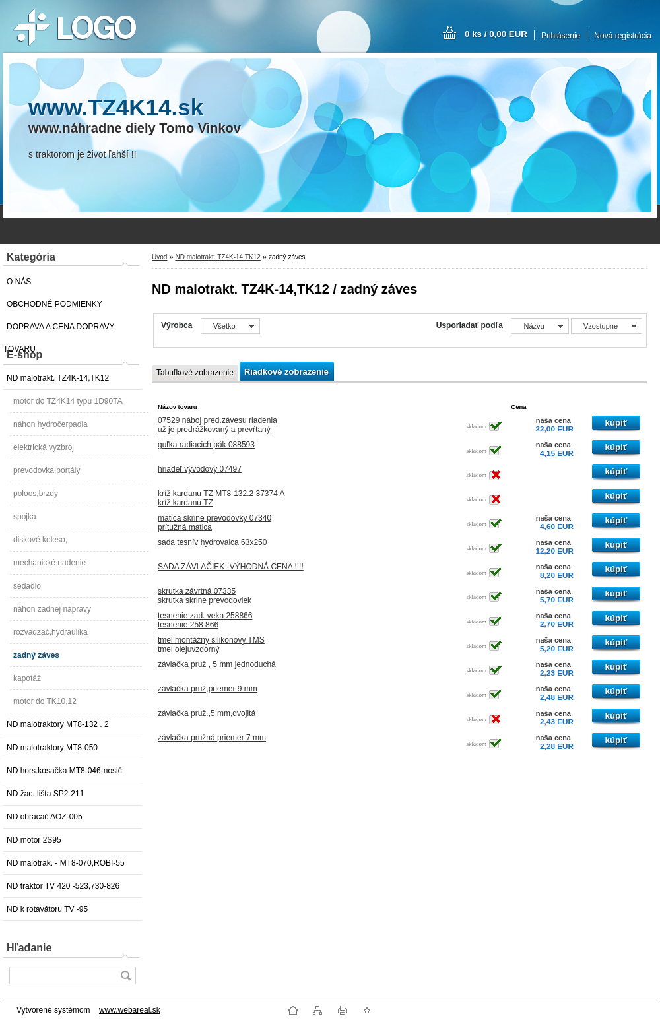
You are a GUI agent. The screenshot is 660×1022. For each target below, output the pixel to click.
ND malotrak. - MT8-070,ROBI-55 (66, 863)
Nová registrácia (622, 35)
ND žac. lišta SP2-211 (45, 793)
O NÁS (19, 281)
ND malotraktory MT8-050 (52, 747)
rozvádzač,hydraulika (50, 632)
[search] (125, 975)
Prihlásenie (560, 35)
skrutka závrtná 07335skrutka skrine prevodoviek (204, 596)
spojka (24, 516)
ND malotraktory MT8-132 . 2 (58, 724)
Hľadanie (29, 947)
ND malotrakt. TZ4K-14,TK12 (58, 378)
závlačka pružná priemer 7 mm (212, 737)
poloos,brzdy (35, 493)
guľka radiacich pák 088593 (206, 444)
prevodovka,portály (46, 470)
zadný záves (36, 655)
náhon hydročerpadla (50, 424)
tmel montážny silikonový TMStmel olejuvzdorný (211, 644)
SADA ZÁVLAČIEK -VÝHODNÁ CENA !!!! (231, 566)
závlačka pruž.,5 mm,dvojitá (206, 713)
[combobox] (539, 326)
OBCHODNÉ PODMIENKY (54, 304)
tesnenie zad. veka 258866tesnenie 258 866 (205, 620)
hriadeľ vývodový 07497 (200, 469)
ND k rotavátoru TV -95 (47, 909)
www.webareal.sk (129, 1010)
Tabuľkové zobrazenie (195, 372)
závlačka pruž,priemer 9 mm (207, 688)
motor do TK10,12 (45, 701)
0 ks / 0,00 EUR (496, 34)
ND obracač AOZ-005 (44, 816)
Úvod (159, 257)
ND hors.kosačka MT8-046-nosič (64, 770)
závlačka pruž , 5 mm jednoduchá (217, 664)
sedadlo (27, 586)
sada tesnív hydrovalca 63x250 (212, 542)
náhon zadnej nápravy (52, 609)
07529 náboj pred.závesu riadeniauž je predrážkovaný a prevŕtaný (217, 425)
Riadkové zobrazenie (286, 372)
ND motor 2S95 (34, 840)
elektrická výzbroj (43, 447)
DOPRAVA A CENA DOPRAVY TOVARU (58, 330)
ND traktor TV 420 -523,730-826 (63, 886)
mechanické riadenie (49, 562)
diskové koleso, (40, 539)
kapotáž (27, 678)
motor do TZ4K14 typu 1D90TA (68, 401)
